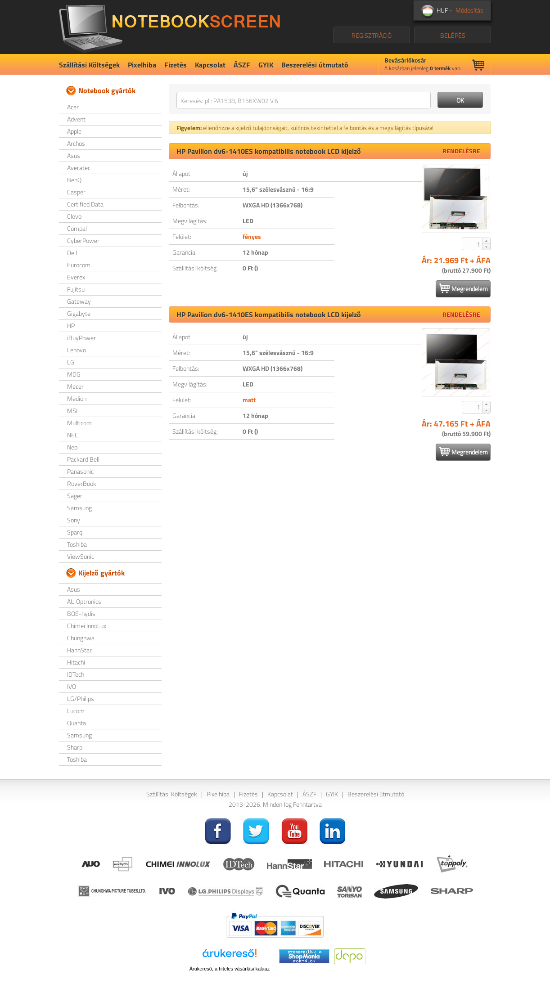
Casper (76, 192)
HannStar (79, 650)
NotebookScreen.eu (169, 27)
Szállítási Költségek (89, 64)
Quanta (76, 723)
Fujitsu (76, 289)
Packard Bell (83, 459)
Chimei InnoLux (86, 625)
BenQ (74, 179)
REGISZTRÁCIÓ (372, 35)
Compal (77, 228)
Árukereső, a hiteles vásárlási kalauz (229, 968)
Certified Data (85, 204)
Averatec (78, 167)
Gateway (79, 301)
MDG (74, 374)
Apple (74, 131)
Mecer (75, 386)
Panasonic (80, 471)
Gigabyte (78, 313)
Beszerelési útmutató (314, 64)
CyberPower (83, 240)
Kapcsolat (210, 64)
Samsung (79, 507)
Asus (73, 155)
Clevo (74, 216)
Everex (76, 277)
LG (70, 362)
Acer (73, 107)
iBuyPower (81, 337)
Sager (74, 495)
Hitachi (76, 662)
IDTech (75, 674)
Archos (76, 143)
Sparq (74, 532)
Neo (72, 447)
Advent (76, 119)
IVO (71, 686)
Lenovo (76, 350)
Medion (76, 398)
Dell (72, 252)
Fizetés (175, 64)
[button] (486, 241)
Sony (73, 520)
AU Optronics (84, 601)
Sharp (74, 747)
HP (71, 325)
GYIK (265, 64)
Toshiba (77, 544)
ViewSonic (80, 556)
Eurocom (78, 265)
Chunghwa (81, 638)
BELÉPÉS (452, 35)
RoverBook (81, 483)
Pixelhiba (142, 64)
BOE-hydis (81, 613)
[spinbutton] (472, 244)
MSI (72, 410)
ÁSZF (242, 64)
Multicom (79, 422)
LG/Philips (80, 698)
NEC (72, 435)
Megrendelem (463, 288)
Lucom (76, 710)
